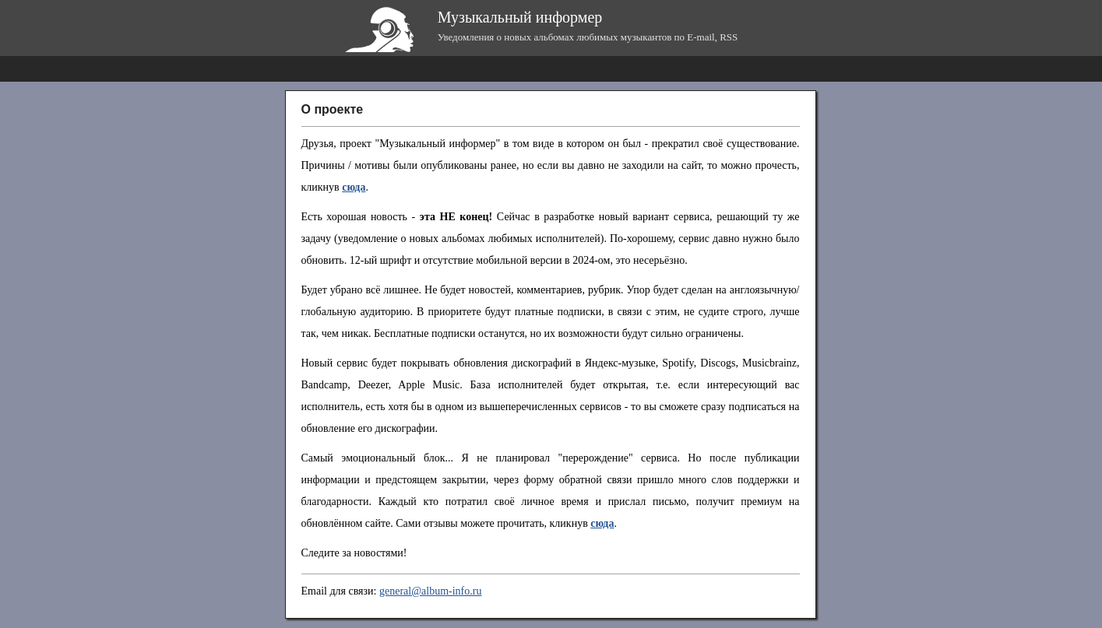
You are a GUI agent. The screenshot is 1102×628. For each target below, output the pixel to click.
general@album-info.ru (430, 591)
